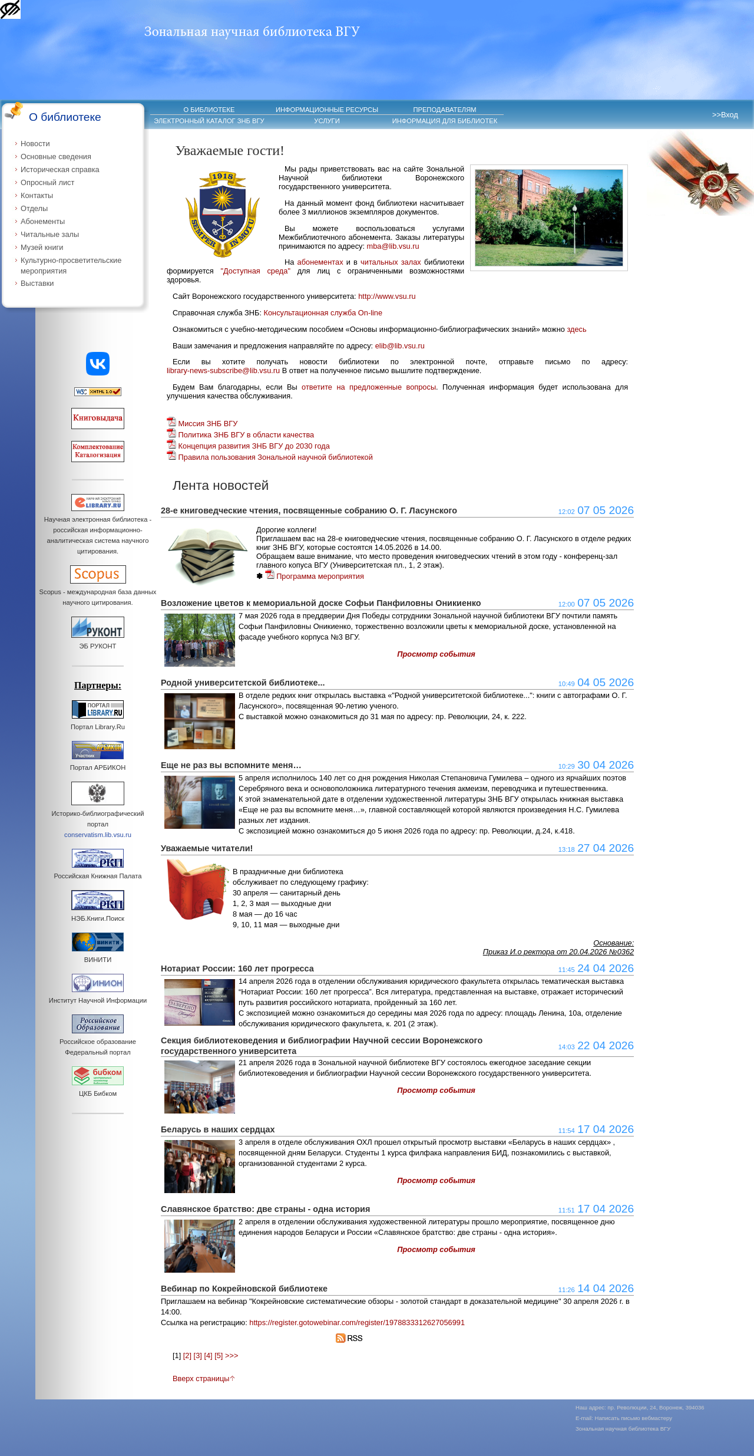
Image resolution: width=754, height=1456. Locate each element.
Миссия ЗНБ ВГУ (202, 423)
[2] (187, 1355)
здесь (576, 329)
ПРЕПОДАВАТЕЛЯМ (444, 109)
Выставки (37, 283)
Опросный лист (47, 182)
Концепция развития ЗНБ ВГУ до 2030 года (248, 446)
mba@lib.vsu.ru (393, 246)
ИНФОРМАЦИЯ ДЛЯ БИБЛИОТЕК (445, 120)
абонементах (320, 262)
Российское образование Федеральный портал (97, 1041)
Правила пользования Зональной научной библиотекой (270, 457)
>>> (231, 1355)
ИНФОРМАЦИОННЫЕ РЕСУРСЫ (327, 109)
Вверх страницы (204, 1378)
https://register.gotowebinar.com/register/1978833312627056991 (357, 1322)
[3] (198, 1355)
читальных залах (391, 262)
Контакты (37, 195)
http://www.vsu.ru (386, 296)
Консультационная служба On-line (323, 312)
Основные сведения (56, 156)
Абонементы (43, 221)
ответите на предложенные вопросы (369, 387)
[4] (208, 1355)
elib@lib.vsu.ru (400, 345)
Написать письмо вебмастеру (634, 1418)
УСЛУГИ (326, 120)
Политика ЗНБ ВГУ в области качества (240, 434)
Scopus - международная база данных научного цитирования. (98, 592)
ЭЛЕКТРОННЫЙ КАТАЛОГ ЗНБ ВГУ (209, 120)
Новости (35, 143)
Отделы (34, 208)
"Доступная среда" (255, 270)
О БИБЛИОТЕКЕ (209, 109)
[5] (218, 1355)
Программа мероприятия (314, 576)
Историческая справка (60, 169)
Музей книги (42, 247)
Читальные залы (50, 234)
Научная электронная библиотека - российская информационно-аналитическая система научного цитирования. (97, 530)
